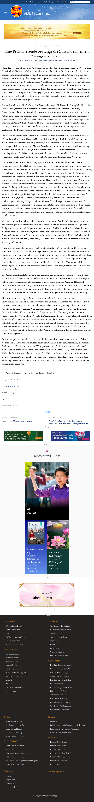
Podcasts (52, 737)
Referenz (52, 716)
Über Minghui (11, 783)
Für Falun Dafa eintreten (60, 702)
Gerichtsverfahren (57, 652)
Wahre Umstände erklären (60, 676)
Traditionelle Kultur (14, 721)
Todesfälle (54, 633)
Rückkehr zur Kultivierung (60, 691)
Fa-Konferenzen (56, 683)
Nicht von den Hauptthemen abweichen (17, 421)
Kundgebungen (12, 657)
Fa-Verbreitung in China (15, 637)
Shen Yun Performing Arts (16, 672)
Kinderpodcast (56, 764)
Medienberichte (12, 661)
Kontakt (9, 776)
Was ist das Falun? (13, 640)
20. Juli (9, 683)
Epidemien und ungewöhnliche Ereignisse (22, 760)
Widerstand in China (14, 749)
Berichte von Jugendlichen (60, 680)
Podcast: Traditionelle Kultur (61, 753)
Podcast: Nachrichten (58, 760)
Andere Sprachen (62, 2)
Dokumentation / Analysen (60, 629)
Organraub (54, 640)
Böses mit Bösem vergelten (17, 756)
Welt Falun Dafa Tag (58, 698)
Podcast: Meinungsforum (60, 756)
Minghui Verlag (48, 2)
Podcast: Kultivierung (58, 742)
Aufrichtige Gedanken (59, 694)
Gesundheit (10, 633)
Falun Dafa (9, 621)
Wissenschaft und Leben (15, 736)
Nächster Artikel (55, 417)
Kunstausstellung (13, 668)
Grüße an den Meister (14, 687)
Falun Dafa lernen (13, 629)
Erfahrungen (54, 660)
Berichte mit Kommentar (60, 709)
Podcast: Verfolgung (58, 745)
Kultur (7, 716)
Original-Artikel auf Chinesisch (14, 379)
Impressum (10, 779)
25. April (9, 680)
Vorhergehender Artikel (10, 417)
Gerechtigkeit (10, 741)
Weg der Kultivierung (58, 672)
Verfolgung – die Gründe (60, 626)
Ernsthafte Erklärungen (15, 764)
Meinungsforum (12, 691)
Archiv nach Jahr (12, 787)
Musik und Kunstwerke (15, 725)
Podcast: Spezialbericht (59, 749)
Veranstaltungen (12, 654)
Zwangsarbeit (55, 46)
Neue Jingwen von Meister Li (62, 732)
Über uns (8, 771)
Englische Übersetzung (11, 386)
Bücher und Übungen (14, 644)
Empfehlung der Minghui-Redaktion (64, 729)
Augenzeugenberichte (58, 637)
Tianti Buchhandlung (32, 2)
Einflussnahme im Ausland (61, 655)
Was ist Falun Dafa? (14, 626)
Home (36, 46)
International (10, 649)
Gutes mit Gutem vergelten (17, 753)
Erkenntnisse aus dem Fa (60, 668)
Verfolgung (44, 46)
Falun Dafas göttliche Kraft (61, 687)
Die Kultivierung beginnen (60, 665)
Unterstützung (11, 665)
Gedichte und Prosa (14, 729)
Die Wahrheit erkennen (15, 745)
